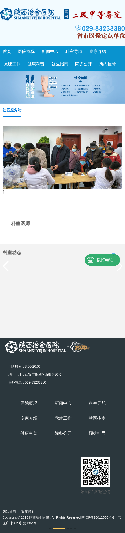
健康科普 (36, 64)
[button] (50, 528)
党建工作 (12, 64)
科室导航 (73, 51)
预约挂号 (107, 64)
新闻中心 (50, 51)
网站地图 (9, 512)
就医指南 (59, 64)
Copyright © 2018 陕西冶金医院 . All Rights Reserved (59, 517)
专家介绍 (97, 51)
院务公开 (83, 64)
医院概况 (26, 51)
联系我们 (28, 512)
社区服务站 (12, 110)
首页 (7, 51)
